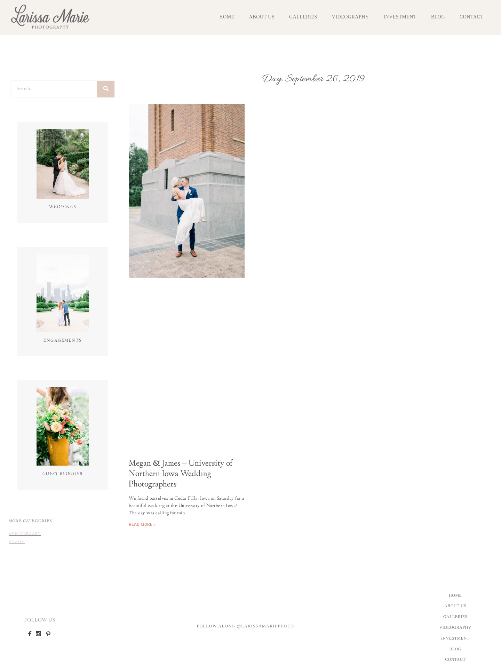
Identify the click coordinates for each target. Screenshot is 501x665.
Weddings (63, 207)
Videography (350, 16)
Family (17, 542)
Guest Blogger (62, 474)
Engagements (62, 341)
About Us (262, 16)
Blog (438, 16)
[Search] (105, 89)
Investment (399, 16)
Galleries (303, 16)
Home (226, 16)
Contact (472, 16)
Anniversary (25, 534)
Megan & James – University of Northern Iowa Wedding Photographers (180, 474)
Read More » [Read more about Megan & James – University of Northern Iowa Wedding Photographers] (142, 524)
